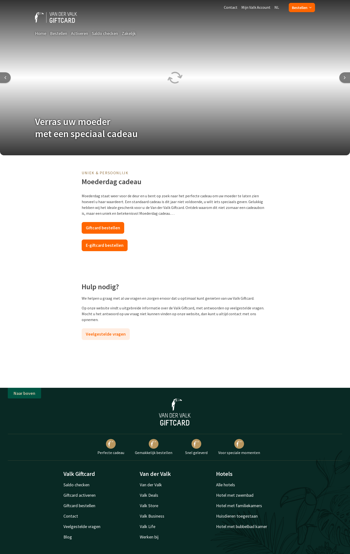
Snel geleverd (196, 447)
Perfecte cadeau (110, 447)
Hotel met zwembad (235, 495)
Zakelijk (129, 33)
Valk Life (147, 526)
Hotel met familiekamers (239, 505)
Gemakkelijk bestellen (153, 447)
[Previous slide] (5, 77)
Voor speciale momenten (239, 447)
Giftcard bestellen (103, 228)
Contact (230, 7)
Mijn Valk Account (256, 7)
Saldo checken (105, 33)
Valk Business (152, 516)
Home (40, 33)
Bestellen (302, 7)
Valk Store (149, 505)
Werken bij (149, 537)
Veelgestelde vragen (106, 334)
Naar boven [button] (24, 393)
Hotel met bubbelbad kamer (241, 526)
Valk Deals (149, 495)
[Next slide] (344, 77)
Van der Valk (151, 485)
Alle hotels (225, 485)
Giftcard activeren (79, 495)
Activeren (79, 33)
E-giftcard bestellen (104, 245)
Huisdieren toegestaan (237, 516)
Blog (67, 537)
